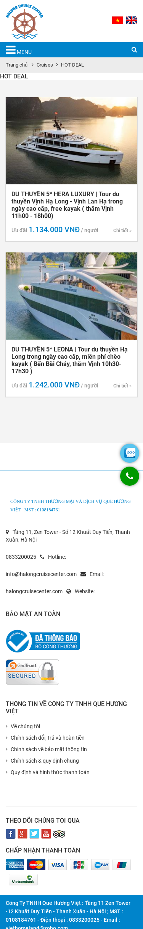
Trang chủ (16, 65)
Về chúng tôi (23, 726)
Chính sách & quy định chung (42, 761)
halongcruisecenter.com (34, 591)
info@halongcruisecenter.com (41, 574)
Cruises (45, 65)
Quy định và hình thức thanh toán (48, 772)
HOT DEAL (72, 65)
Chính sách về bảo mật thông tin (46, 749)
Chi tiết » (122, 230)
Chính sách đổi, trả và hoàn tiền (45, 738)
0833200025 (21, 557)
